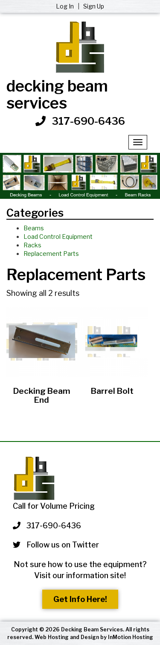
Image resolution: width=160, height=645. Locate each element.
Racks (32, 245)
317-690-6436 (88, 121)
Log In (65, 6)
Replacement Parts (51, 253)
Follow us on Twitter (56, 544)
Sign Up (93, 6)
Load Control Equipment (58, 236)
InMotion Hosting (130, 637)
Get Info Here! (80, 599)
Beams (33, 228)
